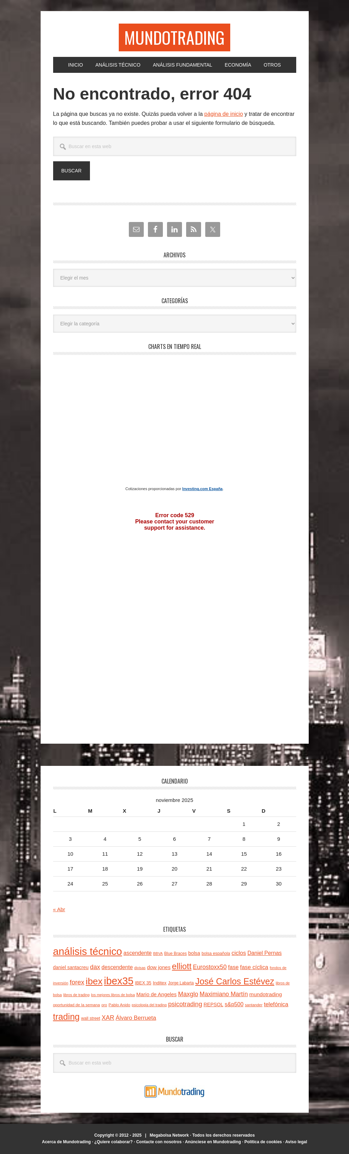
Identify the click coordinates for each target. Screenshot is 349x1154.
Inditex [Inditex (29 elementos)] (160, 982)
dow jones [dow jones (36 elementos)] (159, 967)
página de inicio (223, 114)
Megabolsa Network (169, 1135)
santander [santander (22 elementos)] (254, 1005)
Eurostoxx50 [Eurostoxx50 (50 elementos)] (210, 967)
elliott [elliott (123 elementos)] (181, 966)
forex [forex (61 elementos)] (77, 982)
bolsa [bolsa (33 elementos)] (194, 953)
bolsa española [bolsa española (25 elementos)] (215, 953)
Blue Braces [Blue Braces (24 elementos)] (175, 953)
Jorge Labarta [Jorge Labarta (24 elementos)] (181, 983)
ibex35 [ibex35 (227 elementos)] (118, 980)
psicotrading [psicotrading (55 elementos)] (185, 1004)
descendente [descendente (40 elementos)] (117, 967)
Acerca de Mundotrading (66, 1141)
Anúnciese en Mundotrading (213, 1141)
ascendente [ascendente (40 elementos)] (138, 953)
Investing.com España (202, 489)
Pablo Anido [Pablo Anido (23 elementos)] (119, 1004)
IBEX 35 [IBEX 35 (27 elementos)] (143, 982)
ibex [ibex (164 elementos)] (94, 981)
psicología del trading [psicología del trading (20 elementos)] (149, 1005)
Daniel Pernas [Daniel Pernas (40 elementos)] (264, 953)
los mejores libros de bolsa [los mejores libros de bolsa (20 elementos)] (113, 995)
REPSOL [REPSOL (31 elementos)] (213, 1004)
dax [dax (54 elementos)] (95, 967)
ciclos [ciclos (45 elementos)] (239, 953)
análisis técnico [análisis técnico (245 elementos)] (87, 951)
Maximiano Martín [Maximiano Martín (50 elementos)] (224, 994)
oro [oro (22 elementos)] (104, 1005)
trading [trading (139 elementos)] (66, 1016)
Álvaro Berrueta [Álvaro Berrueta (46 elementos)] (136, 1018)
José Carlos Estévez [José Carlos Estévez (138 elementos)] (234, 981)
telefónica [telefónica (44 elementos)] (276, 1004)
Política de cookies (263, 1141)
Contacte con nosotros (159, 1141)
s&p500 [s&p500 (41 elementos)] (234, 1004)
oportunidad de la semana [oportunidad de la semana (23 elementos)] (76, 1004)
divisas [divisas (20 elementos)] (140, 968)
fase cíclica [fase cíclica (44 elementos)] (254, 967)
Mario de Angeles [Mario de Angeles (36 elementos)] (156, 994)
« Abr (59, 909)
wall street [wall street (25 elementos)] (90, 1018)
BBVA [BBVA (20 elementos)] (158, 953)
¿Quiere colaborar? (113, 1141)
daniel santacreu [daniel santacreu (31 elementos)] (71, 967)
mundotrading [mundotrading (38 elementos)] (265, 994)
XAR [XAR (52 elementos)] (108, 1017)
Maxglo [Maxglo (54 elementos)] (188, 994)
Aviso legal (296, 1141)
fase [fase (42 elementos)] (233, 967)
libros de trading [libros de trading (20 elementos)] (76, 995)
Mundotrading (174, 37)
